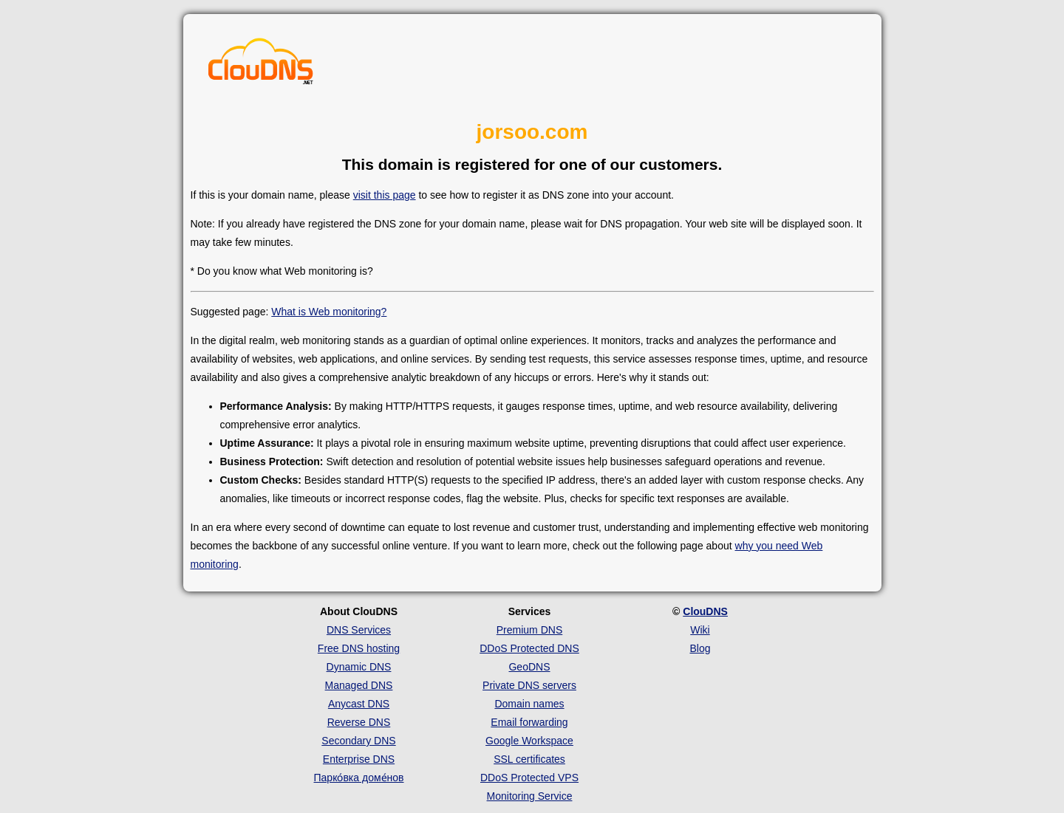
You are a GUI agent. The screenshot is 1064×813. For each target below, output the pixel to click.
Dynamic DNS (359, 667)
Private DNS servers (529, 685)
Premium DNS (529, 630)
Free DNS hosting (359, 648)
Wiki (699, 630)
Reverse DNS (359, 722)
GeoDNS (529, 667)
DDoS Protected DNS (529, 648)
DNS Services (359, 630)
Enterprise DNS (359, 759)
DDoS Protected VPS (529, 777)
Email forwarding (529, 722)
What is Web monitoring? (328, 312)
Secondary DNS (358, 741)
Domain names (529, 704)
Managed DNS (359, 685)
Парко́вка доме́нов (359, 777)
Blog (699, 648)
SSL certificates (529, 759)
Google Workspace (529, 741)
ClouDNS (705, 611)
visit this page (384, 195)
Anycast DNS (358, 704)
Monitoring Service (530, 796)
